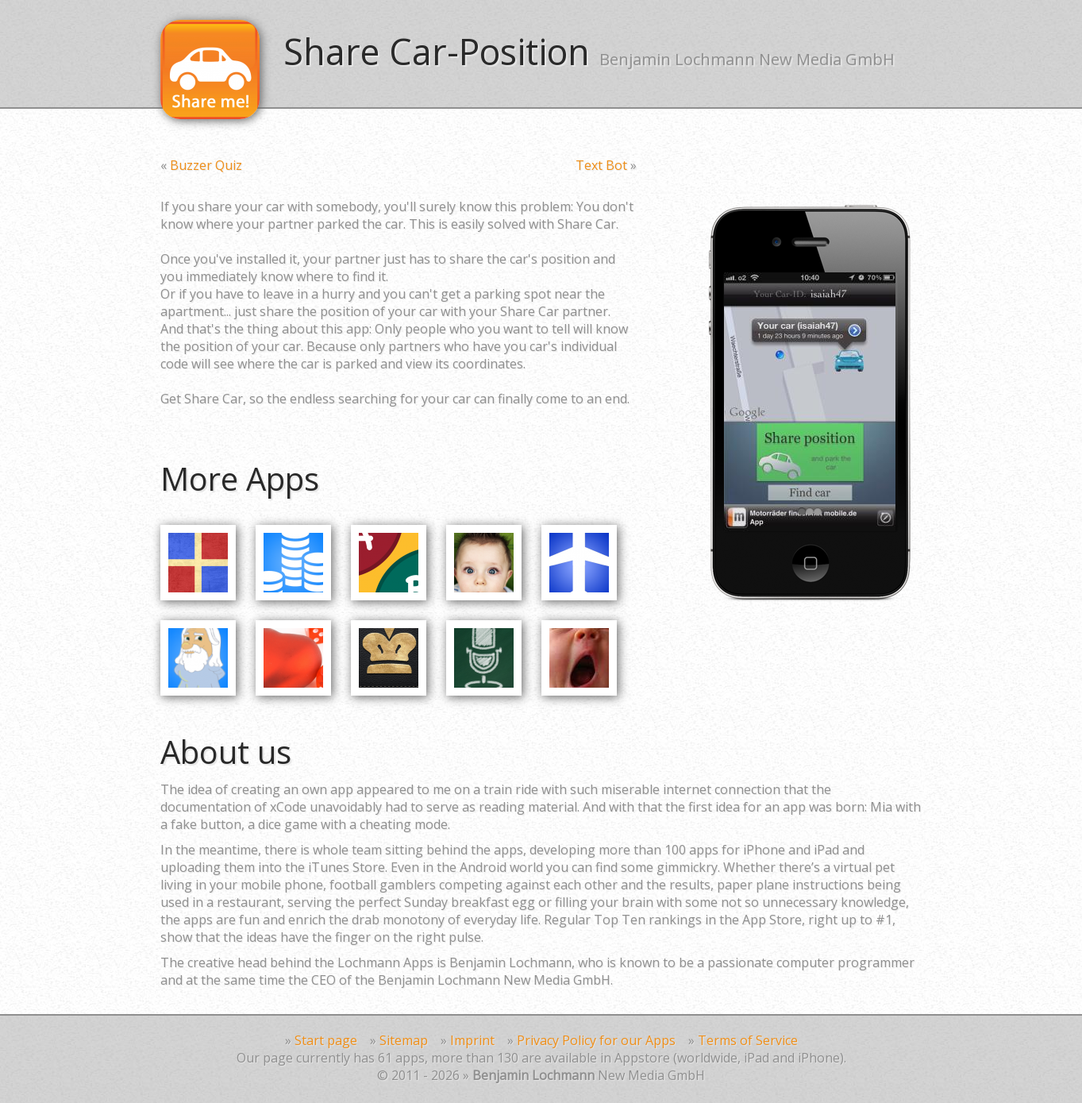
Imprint (472, 1040)
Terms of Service (748, 1040)
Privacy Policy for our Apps (596, 1040)
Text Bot (601, 165)
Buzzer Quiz (206, 165)
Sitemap (403, 1040)
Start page (326, 1040)
